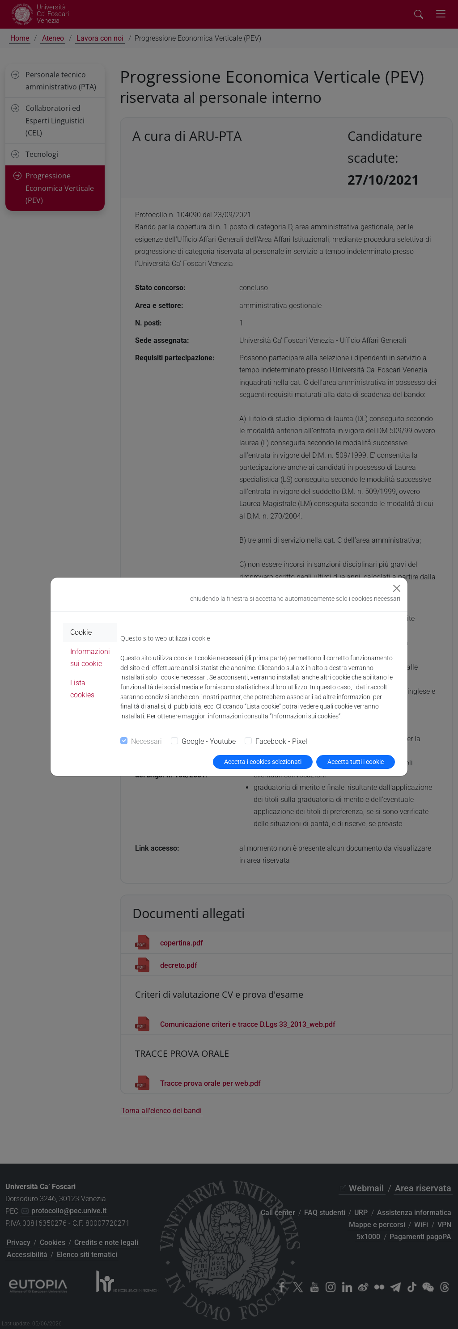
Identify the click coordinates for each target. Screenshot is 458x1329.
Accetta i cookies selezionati (262, 761)
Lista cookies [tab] (82, 689)
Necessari (146, 741)
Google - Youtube (209, 741)
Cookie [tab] (81, 632)
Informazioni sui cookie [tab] (90, 657)
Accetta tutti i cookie (355, 761)
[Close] (397, 588)
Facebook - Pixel (281, 741)
